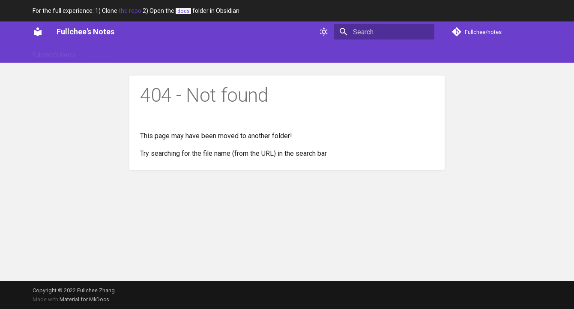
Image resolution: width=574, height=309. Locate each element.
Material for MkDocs (84, 299)
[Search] (384, 31)
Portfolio (133, 52)
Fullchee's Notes (54, 52)
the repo (130, 10)
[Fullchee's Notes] (37, 31)
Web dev (241, 52)
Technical (206, 52)
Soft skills (169, 52)
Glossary (98, 52)
